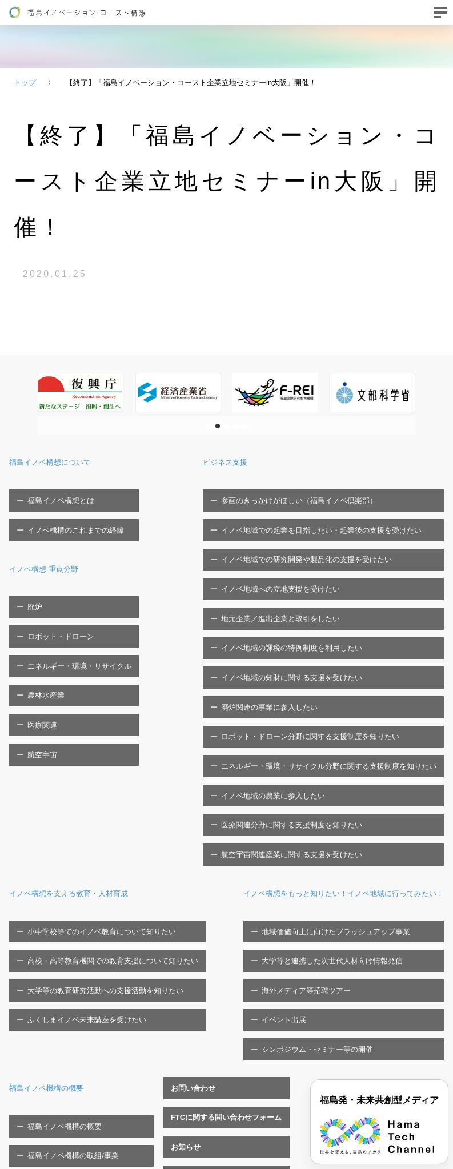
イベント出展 (231, 826)
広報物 (32, 963)
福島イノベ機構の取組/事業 (66, 927)
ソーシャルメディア (54, 999)
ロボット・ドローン (54, 595)
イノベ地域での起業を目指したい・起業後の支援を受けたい (328, 512)
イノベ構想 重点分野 (51, 545)
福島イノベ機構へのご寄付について (80, 945)
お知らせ (178, 907)
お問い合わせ (185, 871)
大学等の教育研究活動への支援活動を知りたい (99, 809)
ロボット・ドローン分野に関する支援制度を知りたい (317, 637)
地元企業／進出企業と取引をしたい (287, 565)
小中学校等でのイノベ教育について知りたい (95, 773)
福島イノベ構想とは (54, 494)
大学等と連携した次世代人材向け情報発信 (279, 791)
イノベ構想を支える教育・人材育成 (82, 741)
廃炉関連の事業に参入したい (276, 619)
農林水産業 (39, 630)
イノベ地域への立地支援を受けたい (287, 548)
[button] (208, 426)
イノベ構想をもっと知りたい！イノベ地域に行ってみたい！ (320, 741)
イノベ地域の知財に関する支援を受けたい (299, 601)
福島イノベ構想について (59, 462)
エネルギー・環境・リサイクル (73, 613)
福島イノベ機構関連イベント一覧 (219, 925)
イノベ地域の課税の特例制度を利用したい (299, 583)
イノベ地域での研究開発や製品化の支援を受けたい (313, 530)
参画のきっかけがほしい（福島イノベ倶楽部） (306, 494)
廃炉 (28, 577)
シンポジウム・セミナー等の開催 (264, 845)
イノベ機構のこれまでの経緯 (69, 512)
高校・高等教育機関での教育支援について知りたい (106, 791)
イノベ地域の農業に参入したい (280, 672)
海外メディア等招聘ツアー (253, 809)
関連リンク (182, 978)
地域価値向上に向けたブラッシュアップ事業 (283, 773)
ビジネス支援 (245, 462)
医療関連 (35, 649)
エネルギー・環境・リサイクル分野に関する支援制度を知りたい (336, 654)
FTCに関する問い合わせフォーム (218, 889)
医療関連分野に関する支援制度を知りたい (299, 690)
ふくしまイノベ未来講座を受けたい (80, 826)
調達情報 (178, 943)
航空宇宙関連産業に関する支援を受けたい (299, 708)
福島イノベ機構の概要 (55, 877)
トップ (25, 82)
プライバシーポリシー (58, 981)
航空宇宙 (35, 666)
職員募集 (178, 961)
